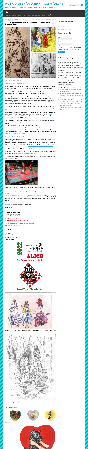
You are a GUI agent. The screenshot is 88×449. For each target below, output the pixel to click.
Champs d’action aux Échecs (30, 12)
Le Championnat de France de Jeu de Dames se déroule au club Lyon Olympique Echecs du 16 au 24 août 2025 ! (71, 95)
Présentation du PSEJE (15, 12)
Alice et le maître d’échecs (29, 148)
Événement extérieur (18, 83)
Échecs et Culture (9, 83)
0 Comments (24, 80)
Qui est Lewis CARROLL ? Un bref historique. (15, 136)
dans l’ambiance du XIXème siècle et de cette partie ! (25, 153)
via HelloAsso (67, 26)
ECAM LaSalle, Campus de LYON (38, 15)
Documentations (56, 12)
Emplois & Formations (44, 12)
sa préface (18, 131)
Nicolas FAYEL (9, 80)
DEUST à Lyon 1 (51, 15)
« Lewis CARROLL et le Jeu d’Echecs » (16, 133)
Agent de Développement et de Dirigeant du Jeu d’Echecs (18, 15)
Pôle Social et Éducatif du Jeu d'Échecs (34, 4)
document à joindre (68, 29)
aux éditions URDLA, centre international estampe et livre (40, 146)
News (24, 83)
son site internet (43, 191)
